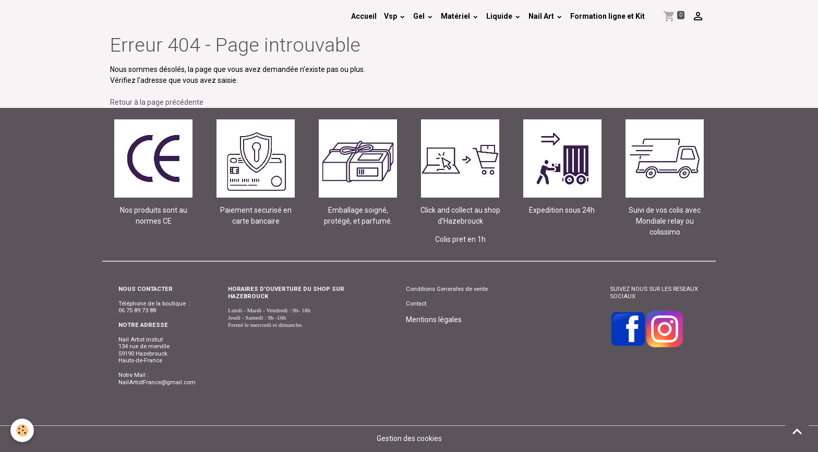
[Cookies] (22, 430)
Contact (416, 303)
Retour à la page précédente (156, 102)
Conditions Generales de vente (447, 288)
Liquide (500, 16)
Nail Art (542, 16)
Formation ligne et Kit (607, 16)
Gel (419, 16)
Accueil (364, 16)
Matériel (456, 16)
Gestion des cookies (409, 438)
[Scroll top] (797, 431)
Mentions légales (434, 319)
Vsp (391, 16)
